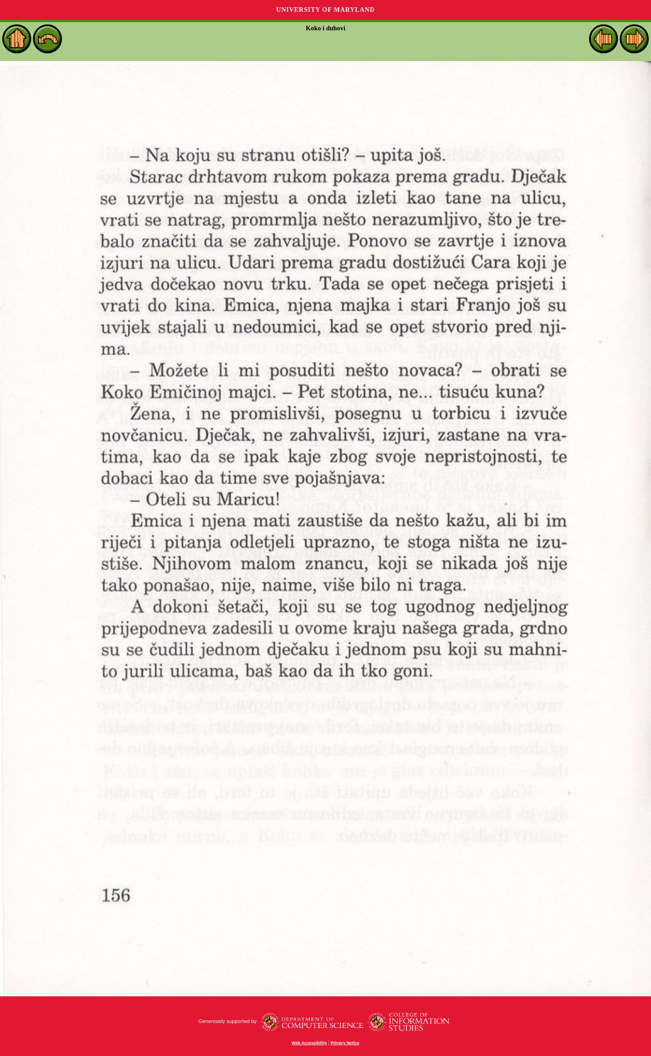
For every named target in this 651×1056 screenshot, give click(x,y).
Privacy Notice (344, 1043)
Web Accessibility (309, 1043)
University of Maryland (325, 9)
